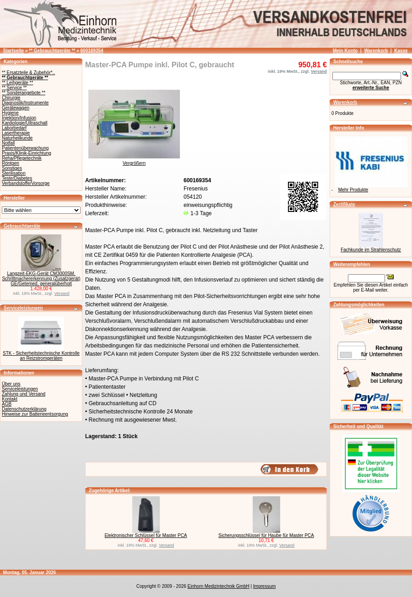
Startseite (13, 50)
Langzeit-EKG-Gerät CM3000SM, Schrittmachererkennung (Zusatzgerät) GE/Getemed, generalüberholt (41, 278)
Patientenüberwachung (25, 148)
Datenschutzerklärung (24, 409)
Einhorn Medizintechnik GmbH (218, 586)
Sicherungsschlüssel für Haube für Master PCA (266, 535)
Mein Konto (345, 50)
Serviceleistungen (23, 307)
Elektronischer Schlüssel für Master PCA (145, 535)
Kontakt (9, 399)
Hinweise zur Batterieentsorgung (35, 414)
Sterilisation (14, 173)
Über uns (11, 383)
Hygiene (10, 112)
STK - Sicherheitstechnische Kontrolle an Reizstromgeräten (41, 356)
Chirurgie (11, 97)
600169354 (92, 50)
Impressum (264, 586)
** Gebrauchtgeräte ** (52, 50)
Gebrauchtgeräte (22, 225)
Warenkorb (376, 50)
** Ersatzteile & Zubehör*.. (28, 72)
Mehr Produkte (353, 189)
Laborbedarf (14, 127)
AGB (6, 404)
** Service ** (14, 87)
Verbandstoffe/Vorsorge (25, 183)
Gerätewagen (15, 107)
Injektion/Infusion (19, 117)
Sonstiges (12, 168)
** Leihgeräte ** (17, 82)
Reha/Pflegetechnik (22, 158)
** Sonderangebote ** (23, 92)
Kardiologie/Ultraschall (25, 122)
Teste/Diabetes (17, 178)
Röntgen (10, 163)
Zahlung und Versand (23, 393)
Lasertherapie (16, 133)
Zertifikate (344, 204)
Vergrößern (134, 161)
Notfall (8, 143)
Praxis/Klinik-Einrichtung (26, 153)
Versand (62, 293)
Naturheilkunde (17, 138)
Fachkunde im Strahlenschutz (371, 249)
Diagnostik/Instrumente (25, 102)
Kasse (400, 50)
